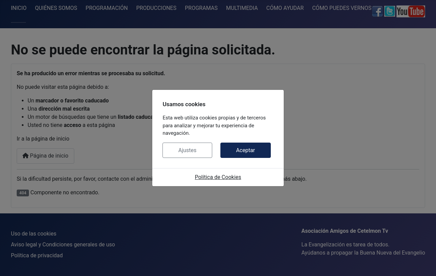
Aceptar (245, 150)
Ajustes (187, 150)
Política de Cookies (218, 177)
